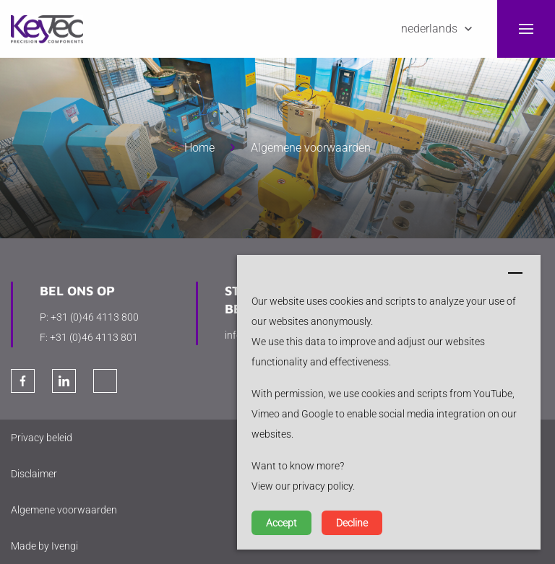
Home (199, 148)
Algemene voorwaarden (311, 148)
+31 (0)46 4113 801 (94, 337)
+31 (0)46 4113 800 (95, 317)
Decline (352, 523)
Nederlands (429, 28)
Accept (281, 523)
